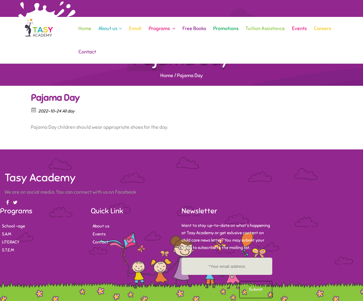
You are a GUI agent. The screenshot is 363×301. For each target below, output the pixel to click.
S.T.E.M (8, 250)
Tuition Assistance (265, 29)
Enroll (135, 29)
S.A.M (6, 234)
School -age (13, 226)
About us (110, 29)
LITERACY (10, 242)
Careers (322, 29)
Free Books (194, 29)
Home (84, 29)
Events (299, 29)
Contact (87, 52)
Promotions (225, 29)
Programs (162, 29)
